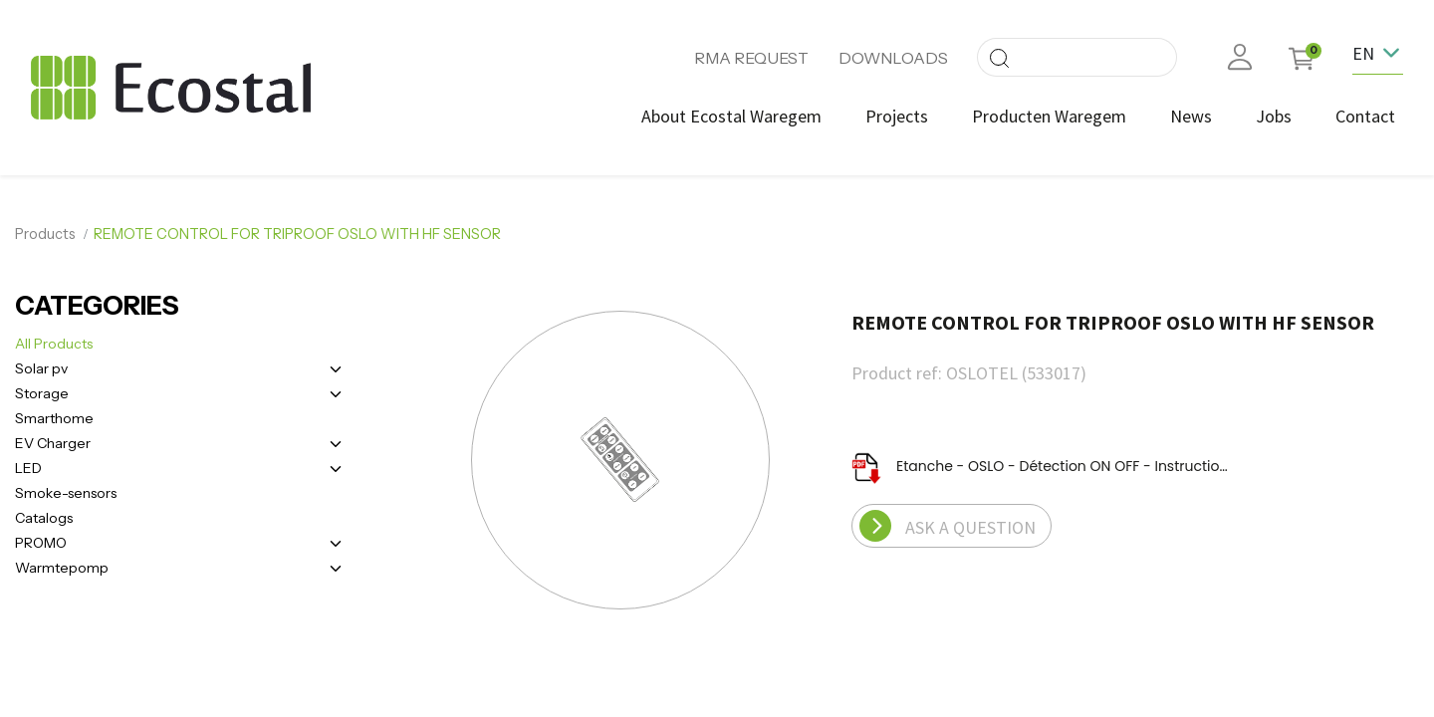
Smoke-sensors (66, 493)
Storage (42, 393)
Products (45, 234)
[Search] (999, 57)
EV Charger (53, 443)
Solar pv (41, 368)
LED (28, 468)
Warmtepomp (62, 568)
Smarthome (54, 418)
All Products (54, 344)
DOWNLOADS (893, 58)
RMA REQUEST (751, 58)
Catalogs (44, 518)
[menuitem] (731, 116)
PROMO (41, 543)
